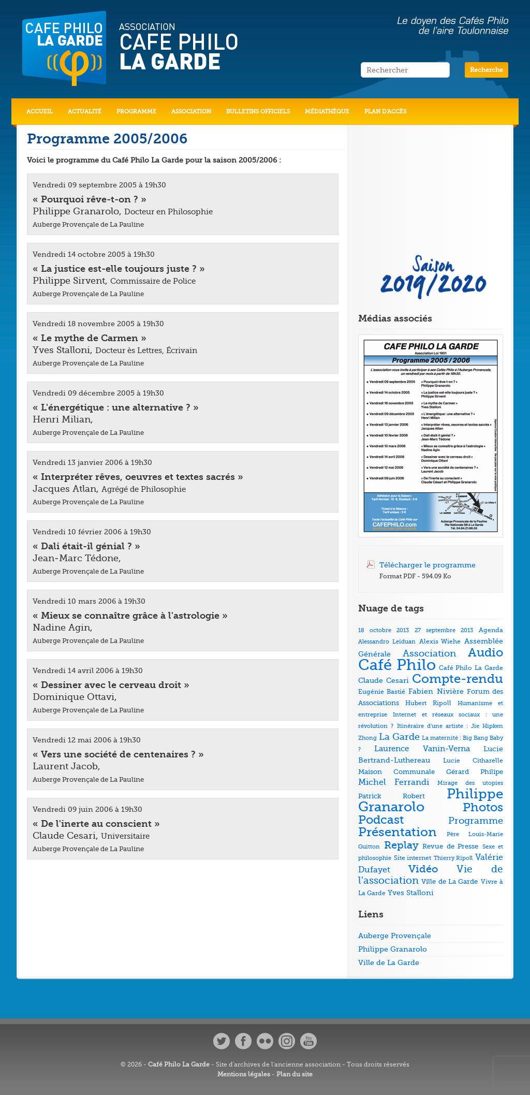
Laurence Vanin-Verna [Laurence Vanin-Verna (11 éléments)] (421, 748)
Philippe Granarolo (392, 949)
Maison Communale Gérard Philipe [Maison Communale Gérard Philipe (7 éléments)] (430, 772)
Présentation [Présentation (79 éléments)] (397, 832)
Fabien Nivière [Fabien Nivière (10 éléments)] (435, 691)
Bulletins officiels (258, 111)
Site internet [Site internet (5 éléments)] (413, 858)
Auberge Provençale (394, 935)
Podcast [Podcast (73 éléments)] (381, 820)
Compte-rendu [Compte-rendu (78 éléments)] (457, 679)
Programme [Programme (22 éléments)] (475, 820)
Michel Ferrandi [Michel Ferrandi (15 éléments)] (393, 782)
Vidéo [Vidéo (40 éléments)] (423, 869)
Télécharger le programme (427, 565)
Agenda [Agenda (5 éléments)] (491, 630)
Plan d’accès (385, 111)
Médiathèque (327, 111)
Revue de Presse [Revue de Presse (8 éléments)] (450, 846)
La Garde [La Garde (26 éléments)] (399, 736)
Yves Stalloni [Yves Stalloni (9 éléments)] (411, 892)
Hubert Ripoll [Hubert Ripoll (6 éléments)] (428, 703)
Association (191, 111)
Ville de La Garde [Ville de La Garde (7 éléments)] (449, 881)
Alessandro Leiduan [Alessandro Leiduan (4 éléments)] (387, 641)
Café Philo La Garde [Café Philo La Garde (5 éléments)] (471, 668)
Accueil (39, 111)
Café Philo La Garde (179, 1064)
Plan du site (294, 1074)
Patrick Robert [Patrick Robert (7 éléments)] (391, 796)
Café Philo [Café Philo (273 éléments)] (397, 665)
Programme (136, 111)
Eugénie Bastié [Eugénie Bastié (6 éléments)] (381, 691)
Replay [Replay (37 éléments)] (401, 845)
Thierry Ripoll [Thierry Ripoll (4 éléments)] (453, 858)
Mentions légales (243, 1074)
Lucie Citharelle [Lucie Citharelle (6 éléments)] (473, 760)
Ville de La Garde (388, 962)
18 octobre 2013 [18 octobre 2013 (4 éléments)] (383, 630)
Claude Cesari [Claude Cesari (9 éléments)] (383, 680)
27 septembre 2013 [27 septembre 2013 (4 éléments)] (444, 630)
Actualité (84, 111)
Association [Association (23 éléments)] (429, 653)
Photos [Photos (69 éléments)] (483, 807)
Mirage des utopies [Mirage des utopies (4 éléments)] (470, 783)
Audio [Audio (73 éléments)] (485, 653)
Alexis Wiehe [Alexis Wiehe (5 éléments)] (440, 641)
